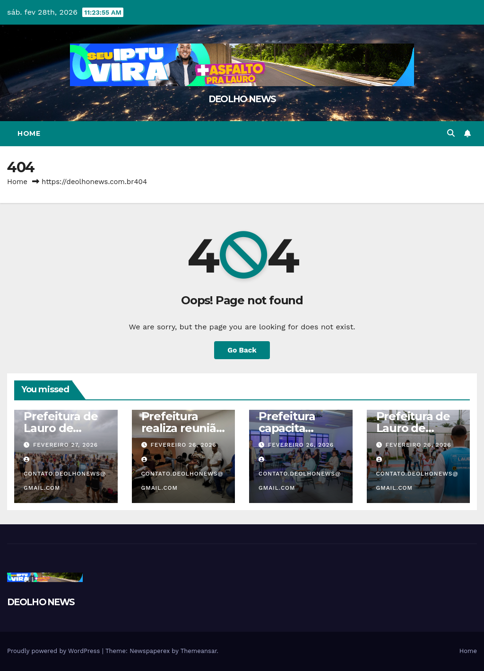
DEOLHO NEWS (242, 99)
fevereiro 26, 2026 (183, 444)
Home (28, 133)
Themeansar (199, 650)
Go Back (242, 350)
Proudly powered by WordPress (54, 650)
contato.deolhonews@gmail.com (65, 474)
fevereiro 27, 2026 (65, 444)
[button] (451, 133)
